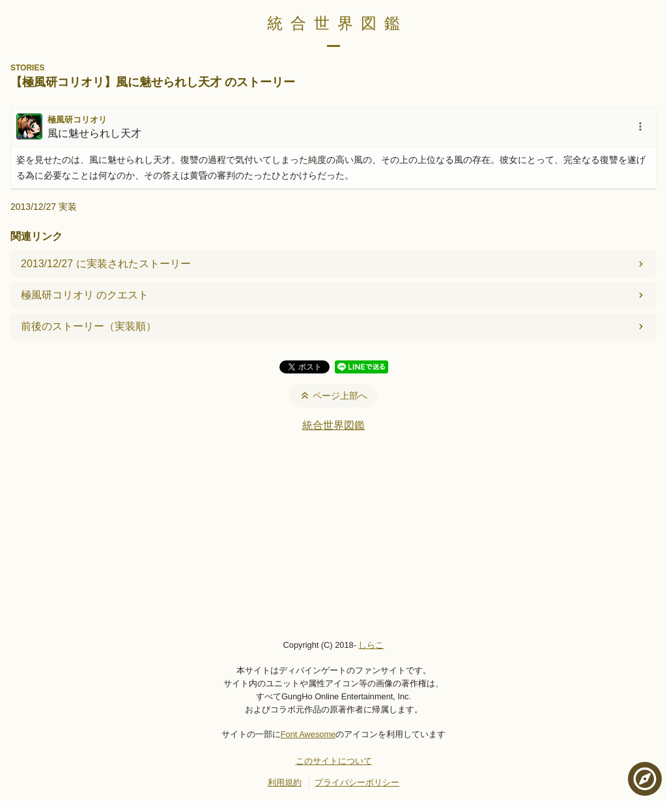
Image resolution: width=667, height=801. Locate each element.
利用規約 (285, 782)
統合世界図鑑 (337, 23)
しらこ (371, 645)
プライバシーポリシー (357, 782)
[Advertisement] (333, 535)
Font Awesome (308, 734)
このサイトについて (334, 761)
